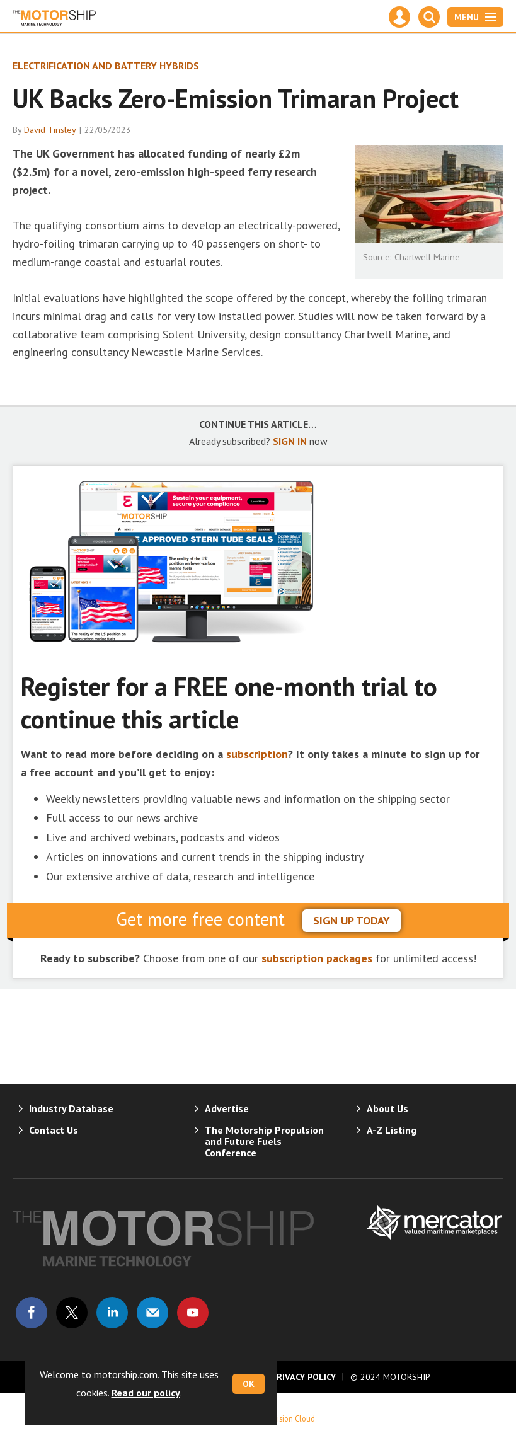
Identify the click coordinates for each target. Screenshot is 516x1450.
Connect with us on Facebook (31, 1312)
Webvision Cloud (287, 1418)
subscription (257, 754)
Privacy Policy (304, 1377)
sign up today (351, 920)
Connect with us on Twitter (71, 1312)
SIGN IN (290, 441)
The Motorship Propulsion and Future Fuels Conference (264, 1141)
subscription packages (316, 958)
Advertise (227, 1108)
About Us (387, 1108)
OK (249, 1384)
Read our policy (146, 1392)
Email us (152, 1312)
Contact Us (53, 1130)
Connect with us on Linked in (112, 1312)
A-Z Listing (391, 1130)
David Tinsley (50, 129)
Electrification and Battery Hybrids (106, 65)
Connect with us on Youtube (192, 1312)
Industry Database (71, 1108)
